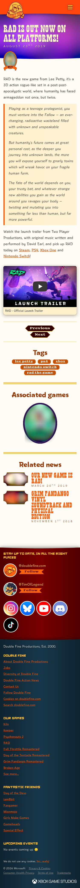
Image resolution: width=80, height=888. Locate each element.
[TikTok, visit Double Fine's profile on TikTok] (10, 625)
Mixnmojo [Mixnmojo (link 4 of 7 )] (10, 811)
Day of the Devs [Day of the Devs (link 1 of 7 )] (14, 793)
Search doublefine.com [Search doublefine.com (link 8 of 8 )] (19, 705)
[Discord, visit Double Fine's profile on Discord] (60, 608)
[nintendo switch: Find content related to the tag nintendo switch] (40, 367)
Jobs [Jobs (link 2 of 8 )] (6, 667)
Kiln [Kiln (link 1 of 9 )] (6, 724)
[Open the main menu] (70, 7)
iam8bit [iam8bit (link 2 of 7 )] (9, 799)
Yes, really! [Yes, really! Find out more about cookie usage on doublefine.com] (42, 861)
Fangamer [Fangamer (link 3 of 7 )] (10, 805)
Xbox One (48, 250)
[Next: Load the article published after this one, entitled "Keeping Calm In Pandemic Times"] (40, 335)
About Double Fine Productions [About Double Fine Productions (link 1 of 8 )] (25, 661)
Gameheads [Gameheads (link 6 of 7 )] (11, 824)
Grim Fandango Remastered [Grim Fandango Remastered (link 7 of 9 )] (23, 761)
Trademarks (64, 872)
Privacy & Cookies (39, 868)
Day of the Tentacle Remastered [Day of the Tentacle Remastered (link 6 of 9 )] (26, 755)
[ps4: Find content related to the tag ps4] (44, 361)
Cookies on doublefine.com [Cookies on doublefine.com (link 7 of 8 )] (22, 699)
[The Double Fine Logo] (15, 10)
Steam (24, 250)
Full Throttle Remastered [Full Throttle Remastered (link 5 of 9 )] (21, 749)
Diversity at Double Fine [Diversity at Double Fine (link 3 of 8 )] (20, 674)
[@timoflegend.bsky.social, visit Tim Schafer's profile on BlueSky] (37, 589)
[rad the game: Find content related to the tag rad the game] (40, 372)
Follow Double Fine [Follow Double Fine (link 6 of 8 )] (17, 692)
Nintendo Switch (16, 256)
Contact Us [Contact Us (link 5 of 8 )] (11, 686)
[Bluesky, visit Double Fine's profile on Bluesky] (27, 608)
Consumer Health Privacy (18, 872)
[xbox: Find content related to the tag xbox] (60, 361)
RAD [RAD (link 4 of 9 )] (6, 743)
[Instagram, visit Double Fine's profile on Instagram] (10, 608)
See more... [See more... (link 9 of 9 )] (11, 774)
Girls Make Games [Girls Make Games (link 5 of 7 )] (16, 817)
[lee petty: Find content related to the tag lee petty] (24, 361)
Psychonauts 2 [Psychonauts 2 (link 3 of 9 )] (13, 736)
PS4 (35, 250)
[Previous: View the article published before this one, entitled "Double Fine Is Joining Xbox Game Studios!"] (40, 328)
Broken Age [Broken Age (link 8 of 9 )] (11, 767)
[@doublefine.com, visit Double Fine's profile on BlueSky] (37, 570)
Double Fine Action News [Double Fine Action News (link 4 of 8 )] (21, 680)
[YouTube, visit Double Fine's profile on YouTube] (43, 608)
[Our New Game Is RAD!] (40, 479)
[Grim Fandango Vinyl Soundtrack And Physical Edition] (40, 507)
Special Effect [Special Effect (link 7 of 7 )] (13, 830)
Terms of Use (46, 872)
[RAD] (40, 423)
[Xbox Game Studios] (54, 881)
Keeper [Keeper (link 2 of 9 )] (8, 730)
